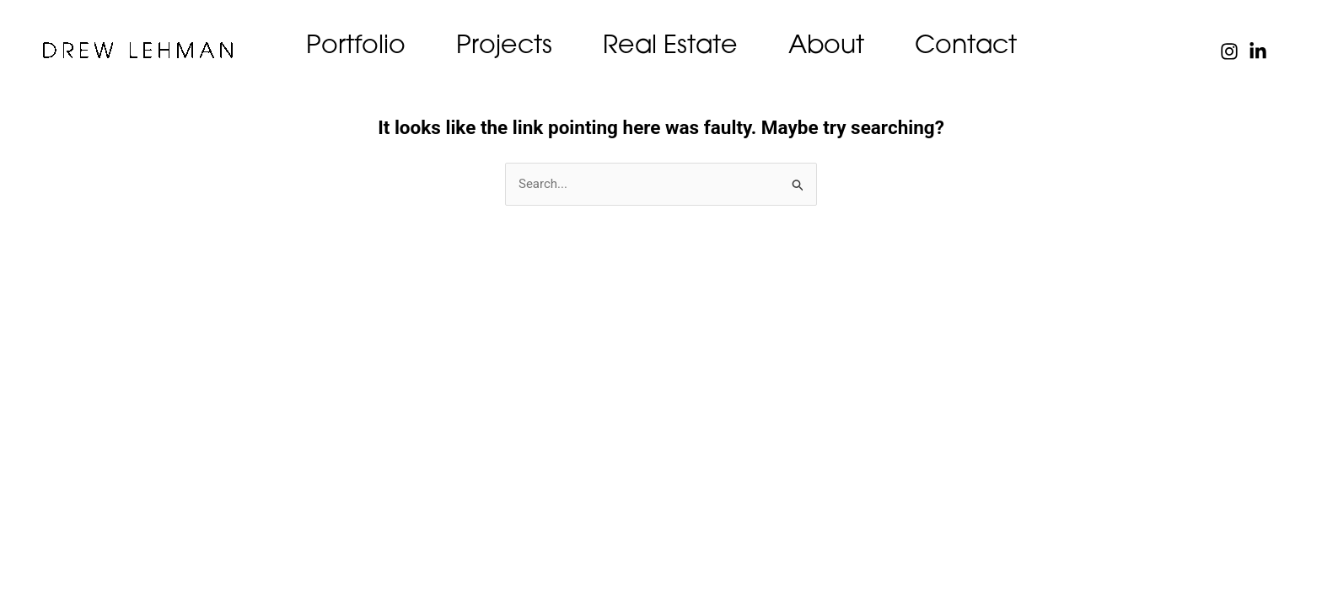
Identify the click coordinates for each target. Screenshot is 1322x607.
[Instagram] (1229, 51)
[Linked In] (1258, 51)
